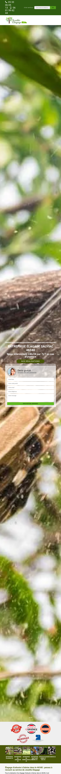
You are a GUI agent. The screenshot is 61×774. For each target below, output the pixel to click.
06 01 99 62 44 (10, 10)
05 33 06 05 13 (9, 5)
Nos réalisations (30, 361)
